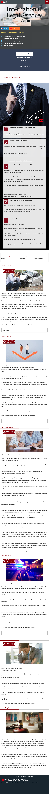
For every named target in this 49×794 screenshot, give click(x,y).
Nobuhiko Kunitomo (27, 161)
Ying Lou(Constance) (23, 196)
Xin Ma (30, 196)
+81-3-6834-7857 (28, 57)
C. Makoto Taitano (22, 194)
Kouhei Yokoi (19, 161)
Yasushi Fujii (12, 161)
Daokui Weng (14, 196)
